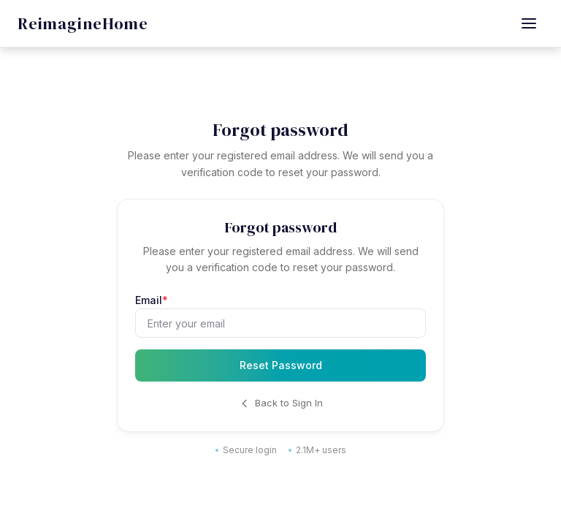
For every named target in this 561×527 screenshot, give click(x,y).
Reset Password (281, 365)
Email (151, 300)
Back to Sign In (281, 403)
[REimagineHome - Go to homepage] (83, 24)
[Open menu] (528, 23)
